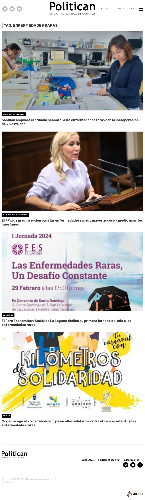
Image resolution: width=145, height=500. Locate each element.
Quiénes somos (131, 460)
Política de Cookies (108, 460)
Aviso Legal (88, 460)
